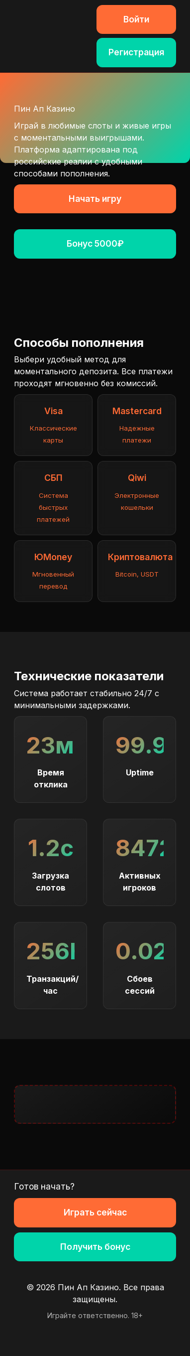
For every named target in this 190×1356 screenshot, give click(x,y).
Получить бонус (95, 1246)
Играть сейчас (95, 1212)
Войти (136, 19)
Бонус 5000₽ (95, 243)
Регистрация (136, 52)
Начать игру (95, 198)
